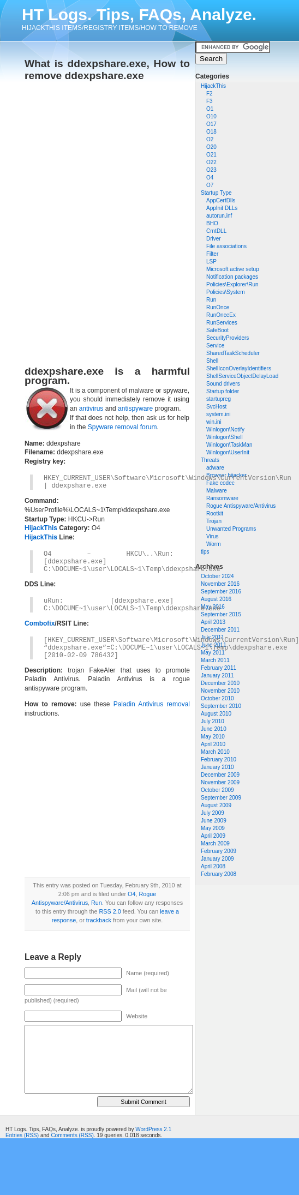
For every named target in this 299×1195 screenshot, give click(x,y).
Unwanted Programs (231, 529)
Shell (212, 361)
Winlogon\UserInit (227, 452)
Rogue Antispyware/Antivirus (241, 506)
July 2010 (212, 721)
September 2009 (221, 798)
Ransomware (222, 498)
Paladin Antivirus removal (151, 704)
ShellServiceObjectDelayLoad (242, 376)
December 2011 (220, 630)
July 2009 (212, 813)
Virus (212, 536)
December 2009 (220, 775)
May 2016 (213, 607)
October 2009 (217, 790)
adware (215, 468)
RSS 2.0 (110, 911)
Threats (210, 460)
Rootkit (214, 514)
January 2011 (217, 675)
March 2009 (215, 843)
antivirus (91, 408)
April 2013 (213, 622)
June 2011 (213, 645)
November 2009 (220, 782)
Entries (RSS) (22, 1135)
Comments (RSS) (72, 1135)
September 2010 (221, 706)
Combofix (40, 623)
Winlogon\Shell (224, 437)
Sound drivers (223, 384)
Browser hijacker (226, 475)
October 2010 (217, 698)
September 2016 (221, 592)
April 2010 (213, 744)
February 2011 (218, 668)
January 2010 (217, 767)
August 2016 (216, 599)
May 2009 (213, 828)
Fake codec (220, 483)
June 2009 (213, 821)
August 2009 (216, 805)
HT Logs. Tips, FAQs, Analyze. (139, 14)
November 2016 (220, 584)
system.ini (218, 414)
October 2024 (217, 576)
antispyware (135, 408)
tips (205, 552)
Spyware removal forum (122, 427)
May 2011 (213, 653)
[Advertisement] (130, 220)
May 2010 (213, 737)
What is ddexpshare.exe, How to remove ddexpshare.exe (107, 69)
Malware (216, 491)
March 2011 (215, 660)
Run (96, 902)
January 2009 (217, 859)
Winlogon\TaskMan (229, 445)
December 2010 (220, 683)
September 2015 (221, 614)
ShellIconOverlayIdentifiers (238, 368)
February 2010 (218, 759)
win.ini (214, 422)
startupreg (218, 399)
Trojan (214, 521)
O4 (131, 894)
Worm (213, 544)
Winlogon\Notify (225, 430)
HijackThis (213, 86)
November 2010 (220, 691)
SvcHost (216, 407)
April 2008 (213, 866)
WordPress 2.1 (153, 1129)
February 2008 (218, 874)
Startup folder (222, 391)
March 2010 (215, 752)
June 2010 (213, 729)
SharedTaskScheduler (233, 353)
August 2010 (216, 714)
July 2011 (212, 637)
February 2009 (218, 851)
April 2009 (213, 836)
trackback (98, 920)
